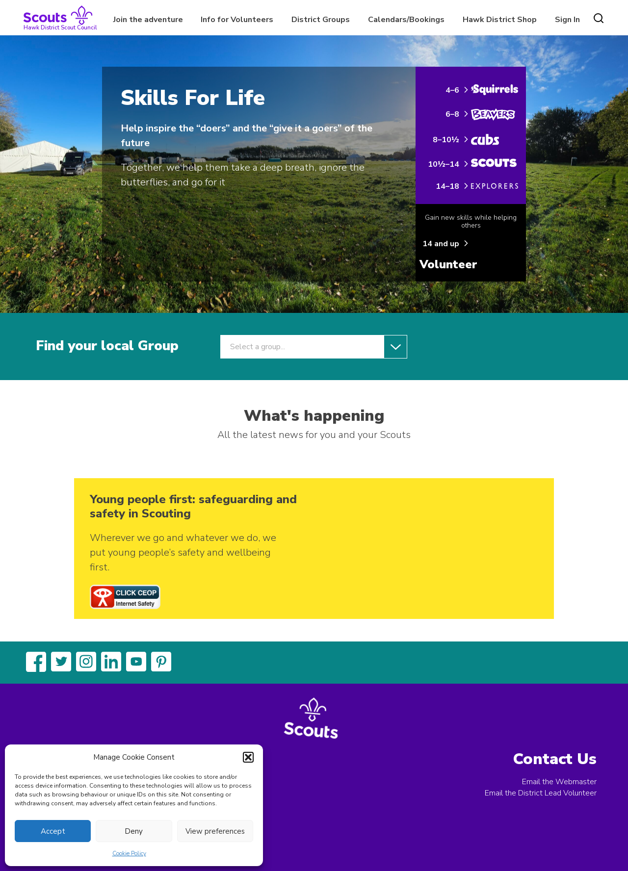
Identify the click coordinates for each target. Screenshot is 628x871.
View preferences (215, 831)
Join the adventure (148, 19)
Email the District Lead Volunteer (541, 793)
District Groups (320, 19)
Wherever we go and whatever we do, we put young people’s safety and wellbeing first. (183, 552)
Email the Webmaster (559, 781)
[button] (248, 757)
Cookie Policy (129, 853)
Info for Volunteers (237, 19)
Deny (134, 831)
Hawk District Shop (500, 19)
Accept (53, 831)
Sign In (567, 19)
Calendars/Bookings (406, 19)
